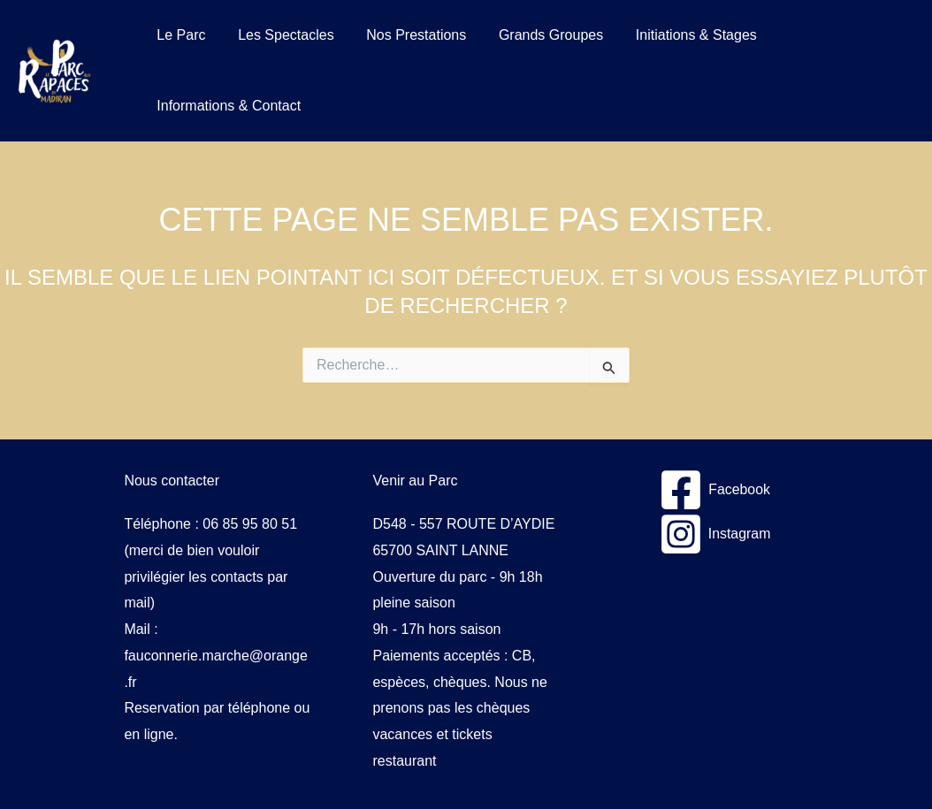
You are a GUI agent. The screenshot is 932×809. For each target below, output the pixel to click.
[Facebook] (714, 490)
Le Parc (179, 34)
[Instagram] (714, 534)
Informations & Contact (227, 105)
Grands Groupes (537, 34)
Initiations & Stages (677, 34)
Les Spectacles (280, 34)
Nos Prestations (406, 34)
